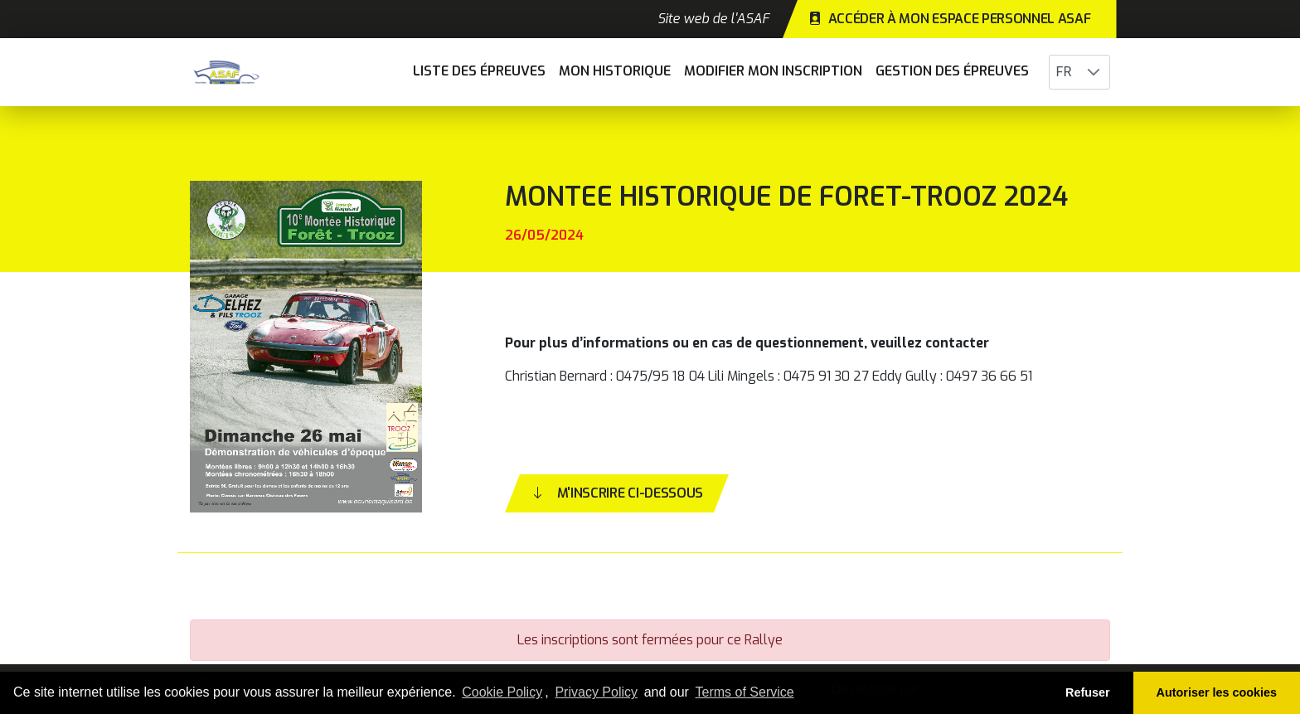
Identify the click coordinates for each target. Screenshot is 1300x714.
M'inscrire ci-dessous (617, 493)
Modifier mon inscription (773, 71)
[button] (1093, 72)
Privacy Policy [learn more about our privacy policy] (596, 692)
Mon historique (615, 71)
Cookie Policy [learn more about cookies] (502, 692)
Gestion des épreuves (952, 71)
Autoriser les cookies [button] (1217, 692)
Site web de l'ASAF (713, 18)
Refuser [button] (1087, 692)
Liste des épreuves (479, 71)
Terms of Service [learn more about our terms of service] (745, 692)
